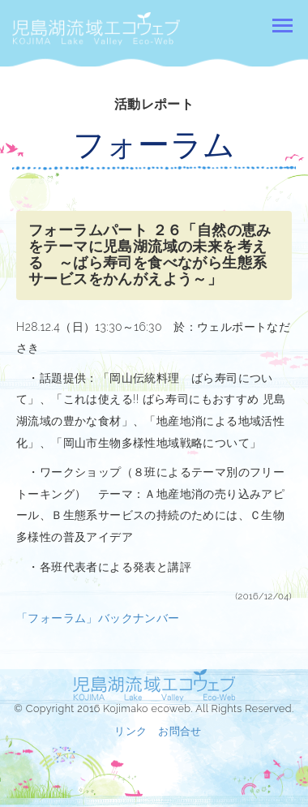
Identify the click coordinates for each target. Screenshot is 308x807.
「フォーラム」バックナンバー (98, 618)
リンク (130, 731)
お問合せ (180, 731)
